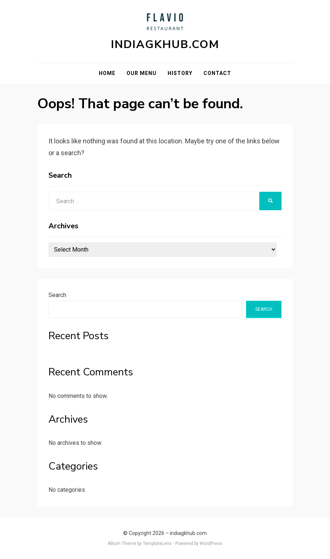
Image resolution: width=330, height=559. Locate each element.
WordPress (211, 543)
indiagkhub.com (165, 44)
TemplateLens (157, 543)
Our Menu (141, 73)
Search (57, 295)
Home (107, 73)
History (180, 73)
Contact (217, 73)
